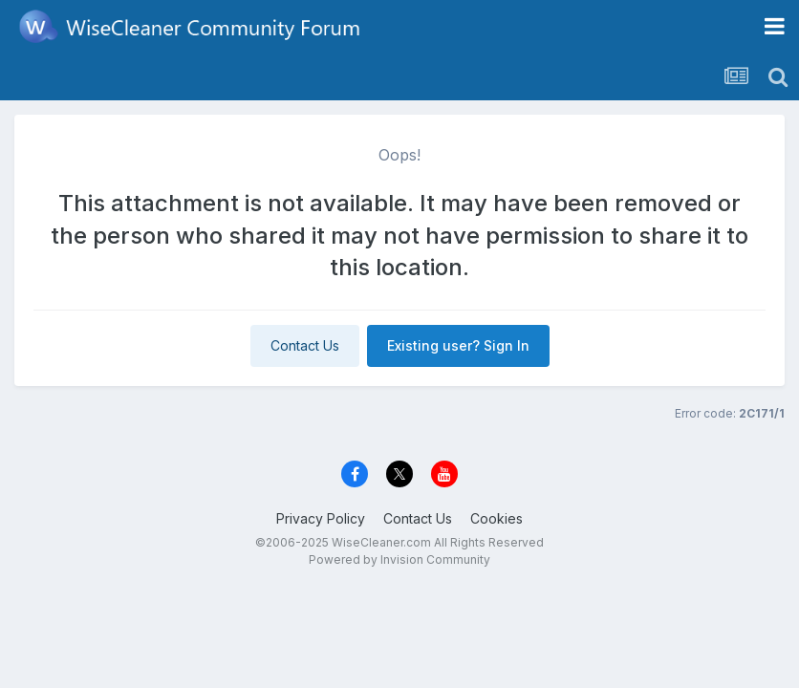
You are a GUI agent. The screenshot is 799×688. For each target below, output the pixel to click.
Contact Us (304, 345)
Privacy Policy (320, 518)
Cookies (496, 518)
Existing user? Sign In (458, 345)
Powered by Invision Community (399, 559)
